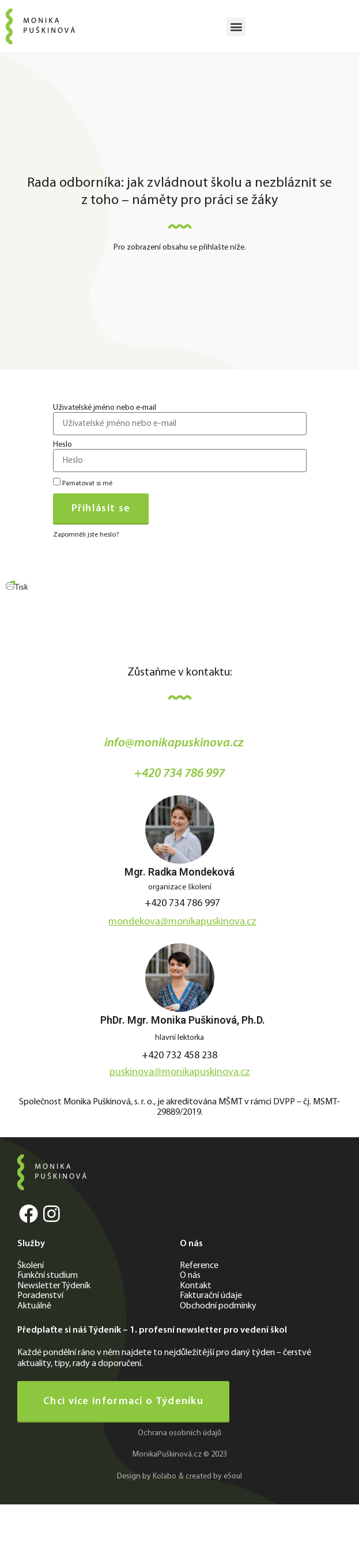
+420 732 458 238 (179, 1055)
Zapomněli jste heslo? (86, 534)
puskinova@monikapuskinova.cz (179, 1072)
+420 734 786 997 (179, 773)
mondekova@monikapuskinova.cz (182, 921)
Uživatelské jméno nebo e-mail (104, 408)
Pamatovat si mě (82, 482)
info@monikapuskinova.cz (174, 743)
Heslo (62, 445)
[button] (235, 26)
